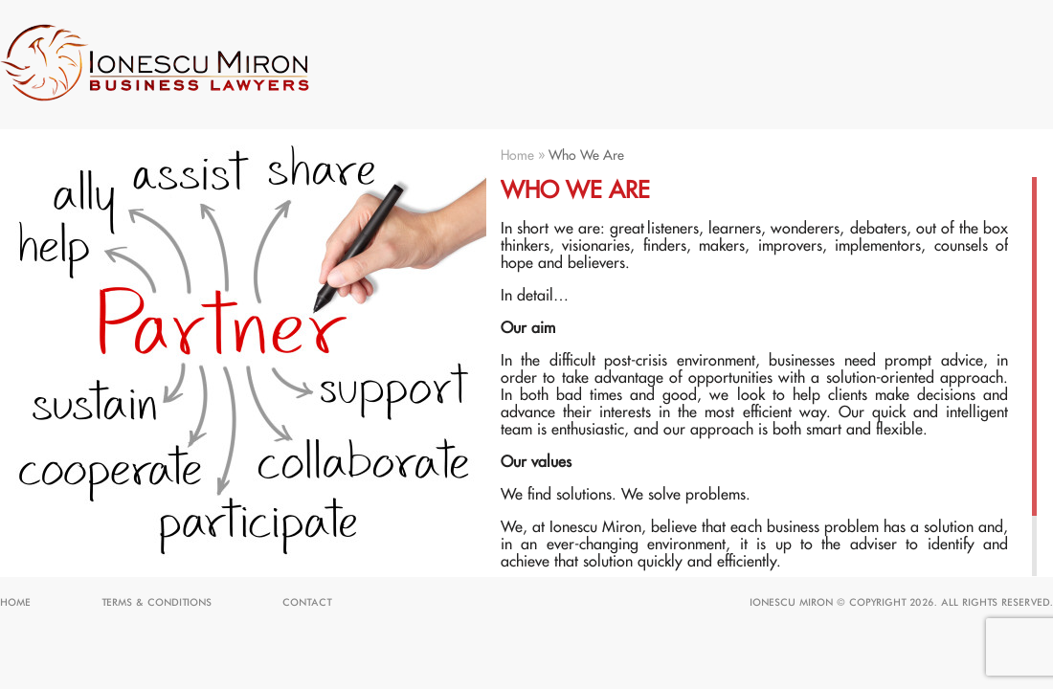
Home (517, 156)
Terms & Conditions (156, 603)
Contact (306, 603)
